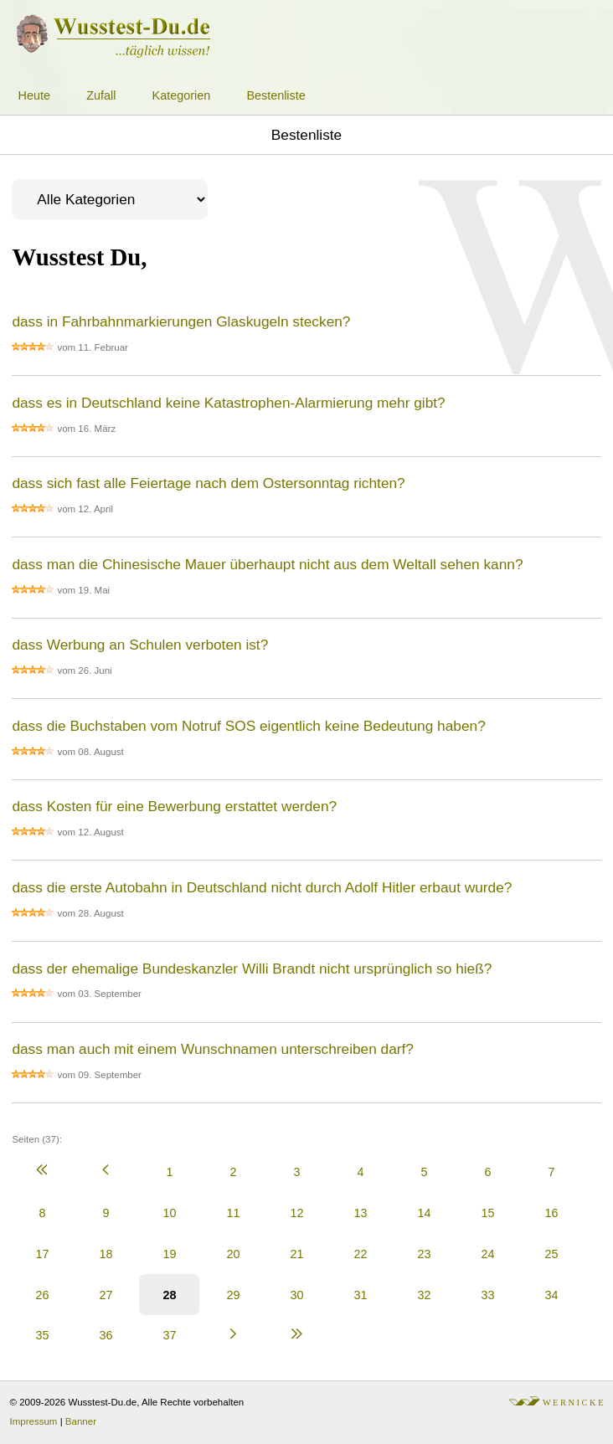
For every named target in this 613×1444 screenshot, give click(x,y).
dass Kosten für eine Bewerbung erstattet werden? (174, 806)
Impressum (34, 1421)
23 (423, 1254)
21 (296, 1254)
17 (42, 1254)
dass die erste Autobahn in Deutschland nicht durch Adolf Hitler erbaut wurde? (262, 887)
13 (360, 1213)
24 (487, 1254)
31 (360, 1295)
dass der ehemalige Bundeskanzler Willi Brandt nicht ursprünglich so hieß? (252, 968)
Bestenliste (275, 95)
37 (169, 1335)
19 (169, 1254)
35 (42, 1335)
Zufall (101, 95)
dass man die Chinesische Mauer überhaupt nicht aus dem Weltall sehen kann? (267, 564)
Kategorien (181, 95)
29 (233, 1295)
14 (423, 1213)
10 (169, 1213)
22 (360, 1254)
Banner (80, 1421)
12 (296, 1213)
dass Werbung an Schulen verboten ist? (140, 644)
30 (296, 1295)
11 (233, 1213)
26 (42, 1295)
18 (105, 1254)
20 (233, 1254)
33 (487, 1295)
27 (105, 1295)
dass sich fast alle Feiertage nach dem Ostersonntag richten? (208, 483)
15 (487, 1213)
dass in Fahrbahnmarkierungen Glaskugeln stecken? (181, 321)
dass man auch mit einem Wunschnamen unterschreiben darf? (213, 1049)
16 (551, 1213)
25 (551, 1254)
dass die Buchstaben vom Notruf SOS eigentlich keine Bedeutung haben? (248, 725)
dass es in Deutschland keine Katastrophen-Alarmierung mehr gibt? (228, 402)
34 (551, 1295)
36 (105, 1335)
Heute (34, 95)
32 (423, 1295)
